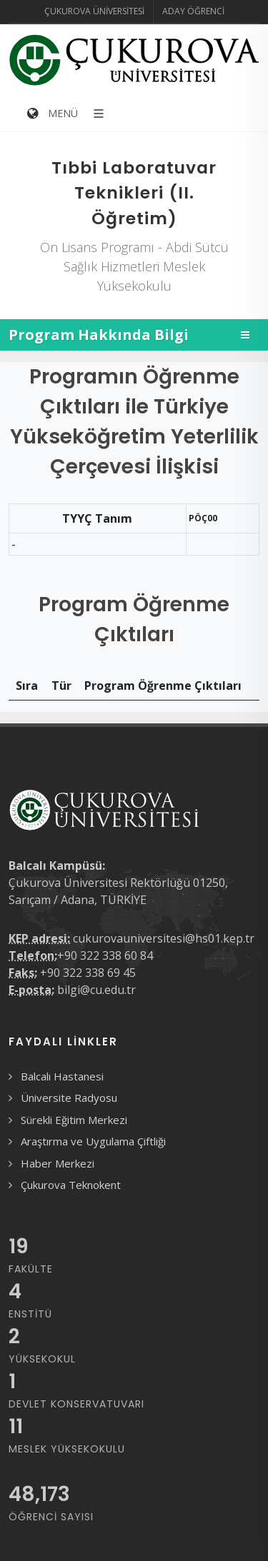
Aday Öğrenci (193, 11)
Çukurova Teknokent (71, 1185)
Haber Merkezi (57, 1163)
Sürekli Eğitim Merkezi (74, 1120)
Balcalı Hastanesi (62, 1076)
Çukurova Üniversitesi (94, 11)
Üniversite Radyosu (69, 1097)
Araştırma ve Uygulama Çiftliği (93, 1141)
